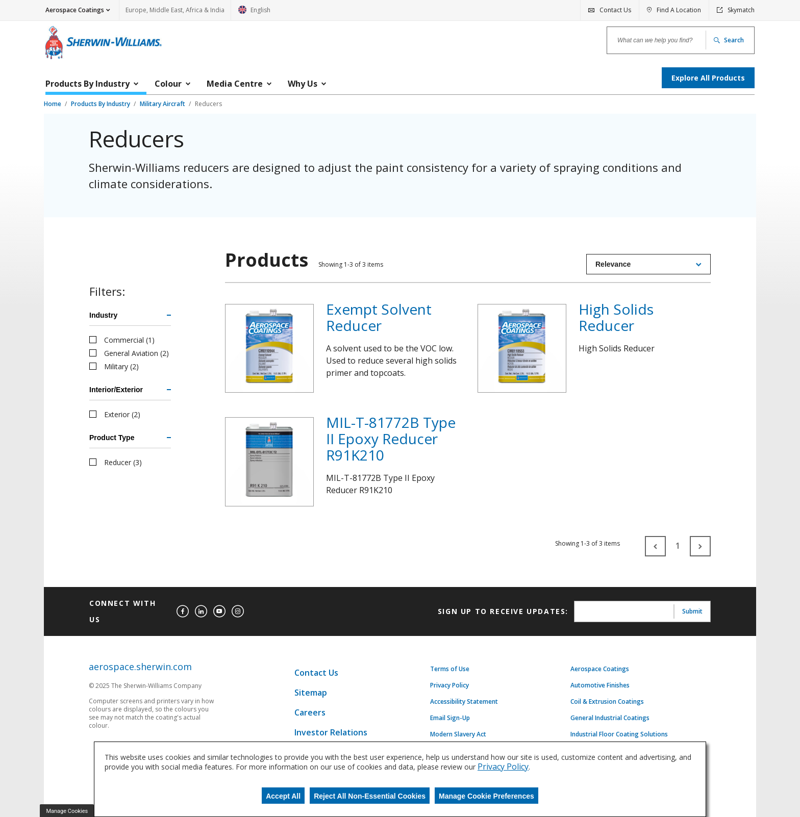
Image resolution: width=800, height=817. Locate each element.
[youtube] (219, 611)
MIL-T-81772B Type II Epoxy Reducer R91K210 (391, 439)
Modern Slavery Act (458, 734)
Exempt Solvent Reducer (379, 317)
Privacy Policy (449, 685)
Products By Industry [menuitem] (87, 83)
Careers (310, 712)
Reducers (208, 103)
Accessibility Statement (464, 702)
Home (53, 103)
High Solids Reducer (616, 317)
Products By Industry (101, 103)
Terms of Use (449, 669)
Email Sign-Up (450, 718)
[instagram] (238, 611)
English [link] (254, 13)
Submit (692, 611)
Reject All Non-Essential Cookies (370, 796)
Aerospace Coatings (599, 669)
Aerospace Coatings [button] (74, 10)
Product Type (111, 437)
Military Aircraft (163, 103)
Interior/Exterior (116, 390)
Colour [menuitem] (168, 83)
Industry (103, 315)
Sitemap (310, 692)
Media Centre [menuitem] (235, 83)
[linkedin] (201, 611)
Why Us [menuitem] (302, 83)
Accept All (283, 796)
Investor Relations (330, 732)
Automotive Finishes (600, 685)
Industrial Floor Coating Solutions (619, 734)
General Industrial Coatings (609, 718)
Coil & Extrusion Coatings (607, 702)
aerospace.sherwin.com (140, 667)
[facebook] (183, 611)
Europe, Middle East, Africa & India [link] (175, 10)
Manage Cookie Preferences (486, 796)
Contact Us (316, 672)
